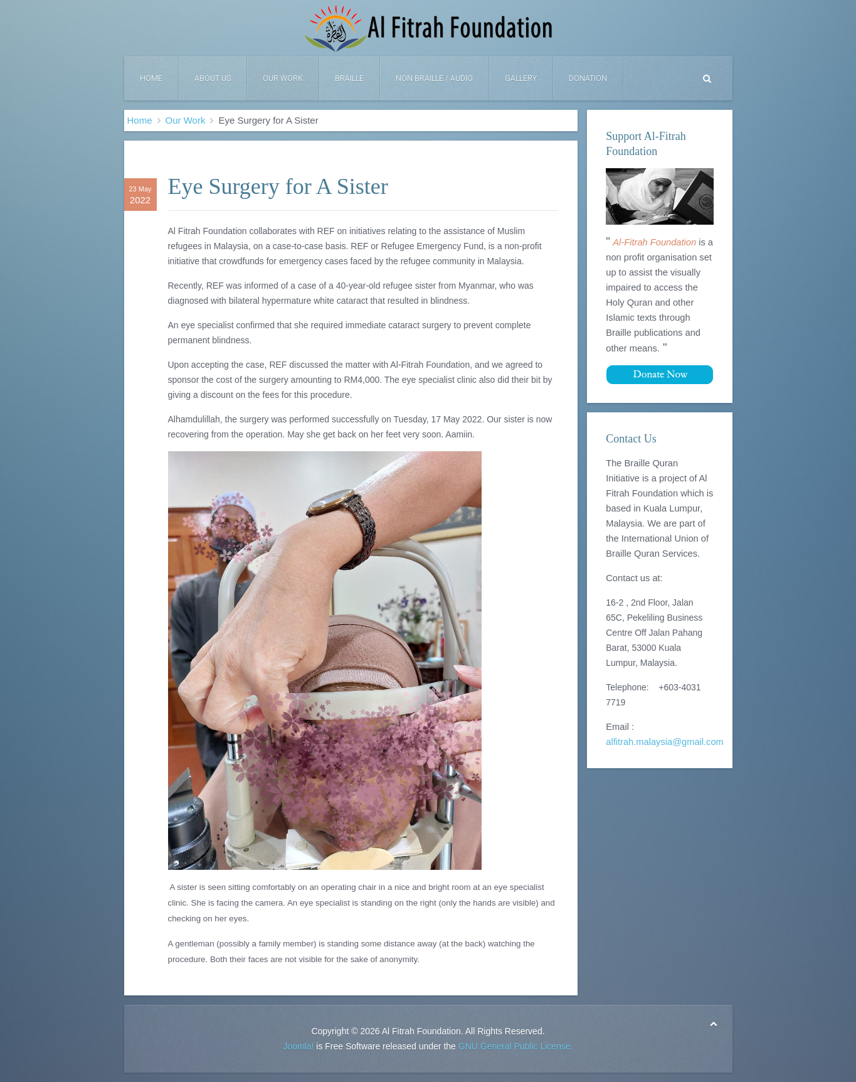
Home (151, 78)
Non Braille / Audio (434, 78)
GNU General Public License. (515, 1046)
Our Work (283, 78)
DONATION (588, 78)
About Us (212, 78)
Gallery (521, 78)
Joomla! (298, 1046)
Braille (349, 78)
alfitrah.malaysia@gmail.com (665, 742)
